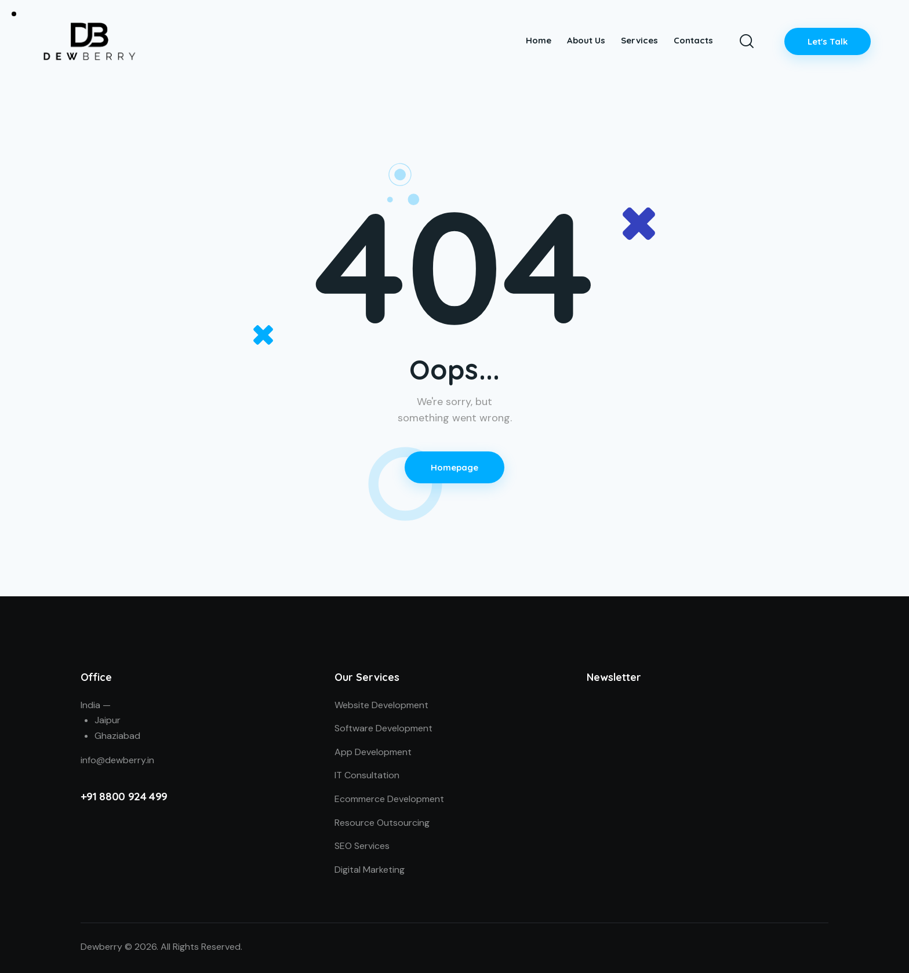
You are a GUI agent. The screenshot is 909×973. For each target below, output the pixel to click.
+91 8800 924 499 (124, 796)
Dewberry (101, 947)
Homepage (455, 467)
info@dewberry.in (117, 760)
